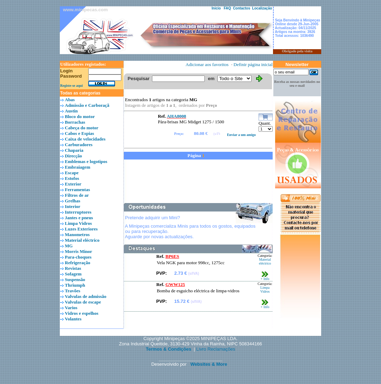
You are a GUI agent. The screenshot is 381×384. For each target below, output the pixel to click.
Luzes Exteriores (81, 229)
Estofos (72, 178)
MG (68, 245)
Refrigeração (77, 262)
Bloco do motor (80, 116)
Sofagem (73, 273)
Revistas (73, 268)
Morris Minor (78, 251)
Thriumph (75, 285)
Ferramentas (77, 189)
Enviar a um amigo (241, 135)
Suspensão (75, 279)
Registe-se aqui (71, 85)
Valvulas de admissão (85, 296)
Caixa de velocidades (85, 139)
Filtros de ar (77, 195)
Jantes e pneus (79, 217)
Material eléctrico (82, 240)
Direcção (73, 155)
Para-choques (78, 257)
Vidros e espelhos (81, 313)
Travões (72, 290)
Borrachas (75, 122)
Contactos (241, 8)
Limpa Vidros (78, 223)
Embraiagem (77, 167)
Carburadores (78, 144)
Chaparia (74, 150)
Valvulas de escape (83, 302)
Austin (71, 110)
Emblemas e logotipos (86, 161)
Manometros (77, 234)
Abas (70, 99)
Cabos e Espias (79, 133)
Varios (71, 307)
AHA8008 (176, 116)
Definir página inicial (253, 64)
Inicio (216, 8)
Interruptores (78, 212)
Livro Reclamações (215, 349)
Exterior (73, 184)
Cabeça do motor (81, 127)
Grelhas (72, 200)
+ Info (265, 277)
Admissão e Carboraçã (87, 105)
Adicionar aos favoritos (207, 64)
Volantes (73, 318)
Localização (262, 8)
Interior (72, 206)
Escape (71, 172)
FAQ (227, 8)
